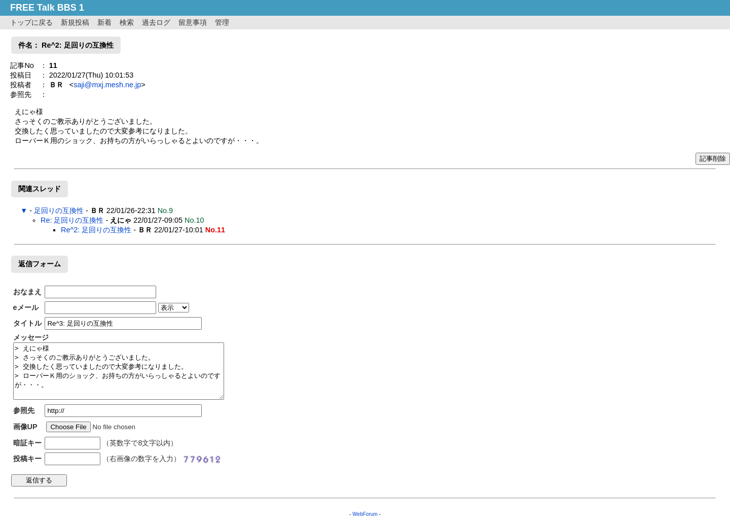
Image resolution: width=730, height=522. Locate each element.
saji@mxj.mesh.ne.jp (107, 85)
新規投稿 (75, 22)
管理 (222, 22)
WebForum (364, 514)
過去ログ (156, 22)
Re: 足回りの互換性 (72, 220)
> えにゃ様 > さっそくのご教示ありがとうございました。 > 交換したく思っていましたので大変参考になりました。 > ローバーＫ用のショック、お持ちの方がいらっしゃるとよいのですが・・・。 (118, 371)
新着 (104, 22)
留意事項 (192, 22)
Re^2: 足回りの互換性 (96, 230)
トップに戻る (31, 22)
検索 (127, 22)
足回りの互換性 (59, 210)
